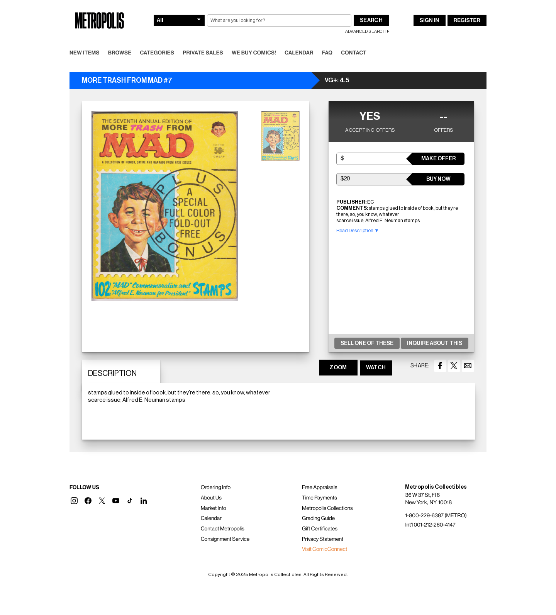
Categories (157, 53)
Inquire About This (434, 343)
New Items (85, 53)
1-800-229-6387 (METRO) (435, 515)
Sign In (429, 20)
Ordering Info (216, 487)
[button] (74, 500)
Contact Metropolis (222, 529)
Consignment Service (225, 539)
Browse (120, 53)
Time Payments (319, 498)
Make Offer (438, 158)
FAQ (327, 53)
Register (467, 20)
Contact (353, 53)
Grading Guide (318, 518)
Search (371, 20)
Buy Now (438, 179)
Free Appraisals (319, 487)
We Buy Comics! (254, 53)
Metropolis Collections (327, 508)
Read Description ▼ (357, 230)
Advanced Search (365, 31)
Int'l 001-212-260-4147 (430, 525)
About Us (211, 498)
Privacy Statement (323, 539)
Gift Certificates (319, 529)
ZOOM (338, 367)
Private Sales (203, 53)
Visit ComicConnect (324, 549)
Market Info (213, 508)
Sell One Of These (367, 343)
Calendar (299, 53)
